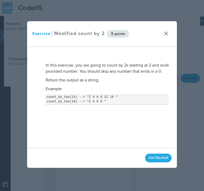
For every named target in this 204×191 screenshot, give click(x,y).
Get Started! (158, 157)
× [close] (166, 33)
